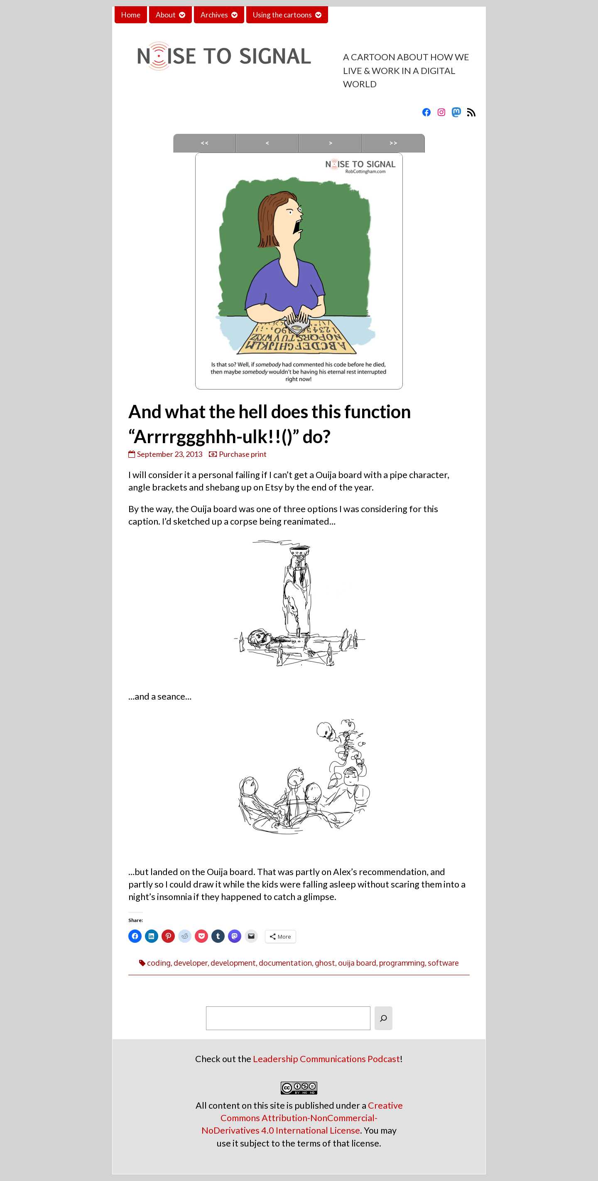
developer (191, 962)
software (443, 962)
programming (402, 962)
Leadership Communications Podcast (326, 1058)
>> (393, 142)
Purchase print (243, 454)
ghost (325, 962)
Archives (214, 14)
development (233, 962)
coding (159, 962)
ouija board (357, 962)
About (166, 14)
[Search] (383, 1018)
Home (130, 14)
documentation (285, 962)
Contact (347, 14)
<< (205, 142)
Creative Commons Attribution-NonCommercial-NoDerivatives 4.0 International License (302, 1118)
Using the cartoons (282, 14)
